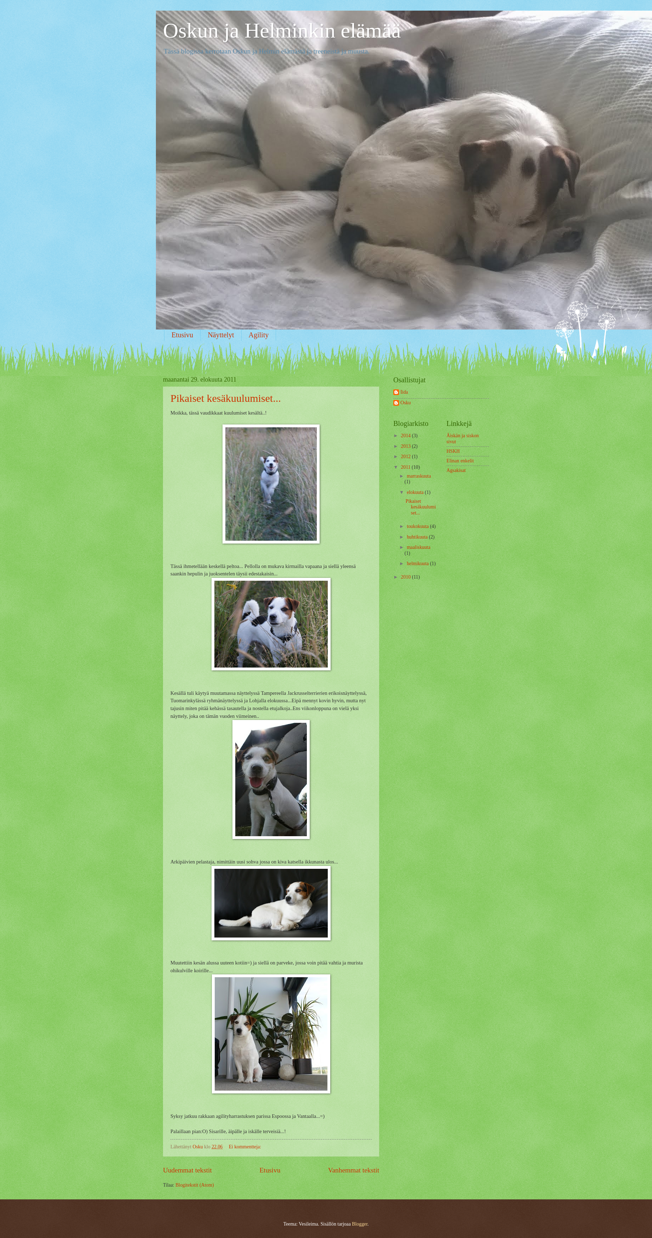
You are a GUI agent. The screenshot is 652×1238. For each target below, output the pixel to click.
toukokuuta (418, 526)
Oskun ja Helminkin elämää (282, 30)
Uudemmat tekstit (187, 1170)
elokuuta (416, 492)
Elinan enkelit (460, 460)
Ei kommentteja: (245, 1146)
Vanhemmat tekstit (353, 1170)
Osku (405, 402)
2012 (406, 456)
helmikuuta (418, 563)
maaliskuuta (419, 547)
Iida (404, 392)
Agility (259, 335)
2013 (406, 446)
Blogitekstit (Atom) (194, 1185)
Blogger (359, 1224)
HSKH (453, 451)
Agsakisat (456, 470)
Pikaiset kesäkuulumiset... (225, 398)
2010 (406, 577)
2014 (406, 435)
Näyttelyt (221, 335)
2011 (406, 467)
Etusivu (182, 335)
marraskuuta (419, 476)
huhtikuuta (418, 537)
